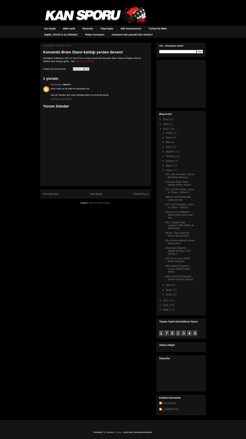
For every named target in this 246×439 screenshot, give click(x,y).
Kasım (169, 137)
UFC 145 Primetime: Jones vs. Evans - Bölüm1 (179, 206)
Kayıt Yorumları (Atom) (99, 203)
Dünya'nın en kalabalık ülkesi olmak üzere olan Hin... (179, 215)
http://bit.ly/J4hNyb (85, 61)
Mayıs (169, 165)
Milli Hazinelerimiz (131, 28)
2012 (166, 128)
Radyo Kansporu (94, 34)
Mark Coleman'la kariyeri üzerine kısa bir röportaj (179, 278)
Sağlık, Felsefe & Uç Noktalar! (61, 34)
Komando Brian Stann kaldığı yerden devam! (178, 183)
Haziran (170, 161)
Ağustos (170, 151)
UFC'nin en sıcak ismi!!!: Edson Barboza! (178, 260)
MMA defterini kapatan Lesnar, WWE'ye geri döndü (177, 269)
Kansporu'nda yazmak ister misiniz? (132, 34)
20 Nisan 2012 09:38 (61, 99)
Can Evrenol (169, 403)
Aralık (169, 132)
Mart (168, 285)
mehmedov (57, 84)
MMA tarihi (69, 28)
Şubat (169, 290)
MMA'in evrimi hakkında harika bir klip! (177, 198)
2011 (166, 300)
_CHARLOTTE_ (171, 409)
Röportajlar (107, 28)
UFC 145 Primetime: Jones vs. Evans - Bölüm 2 (179, 191)
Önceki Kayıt (140, 193)
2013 (166, 124)
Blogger (119, 432)
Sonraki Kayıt (51, 193)
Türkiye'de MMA (158, 28)
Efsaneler (88, 28)
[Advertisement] (180, 83)
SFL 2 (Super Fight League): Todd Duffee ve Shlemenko (179, 225)
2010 (166, 305)
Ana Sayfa (50, 28)
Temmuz (170, 156)
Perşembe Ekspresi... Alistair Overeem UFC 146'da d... (178, 251)
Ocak (169, 294)
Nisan (169, 170)
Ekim (169, 142)
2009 (166, 309)
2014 (166, 119)
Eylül (169, 147)
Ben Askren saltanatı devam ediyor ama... (180, 242)
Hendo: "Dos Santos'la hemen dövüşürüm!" (177, 234)
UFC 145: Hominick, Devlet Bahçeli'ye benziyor (179, 176)
